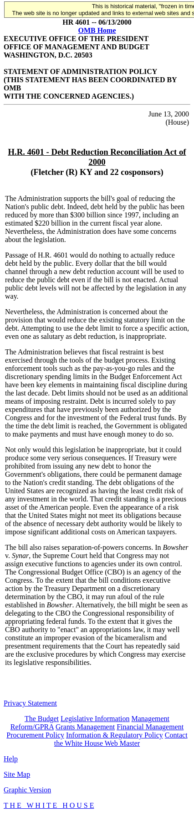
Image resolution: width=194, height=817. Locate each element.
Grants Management (85, 727)
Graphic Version (27, 790)
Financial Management (150, 727)
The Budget (42, 718)
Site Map (17, 774)
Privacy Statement (30, 703)
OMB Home (97, 30)
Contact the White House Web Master (121, 739)
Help (11, 759)
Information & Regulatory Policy (114, 735)
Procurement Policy (35, 735)
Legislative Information (95, 718)
